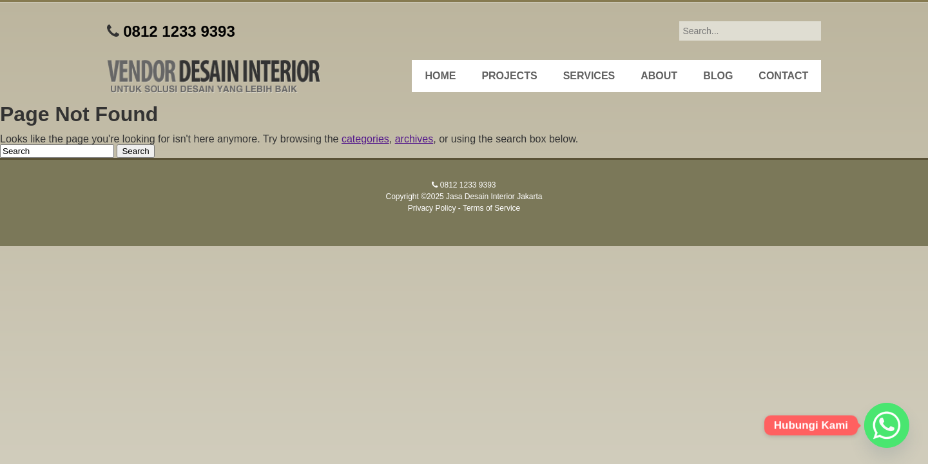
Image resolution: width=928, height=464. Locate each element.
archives (414, 138)
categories (365, 138)
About (659, 75)
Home (440, 75)
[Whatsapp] (886, 425)
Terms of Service (491, 208)
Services (589, 75)
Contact (783, 75)
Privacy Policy (432, 208)
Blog (718, 75)
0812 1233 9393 (179, 31)
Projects (509, 75)
